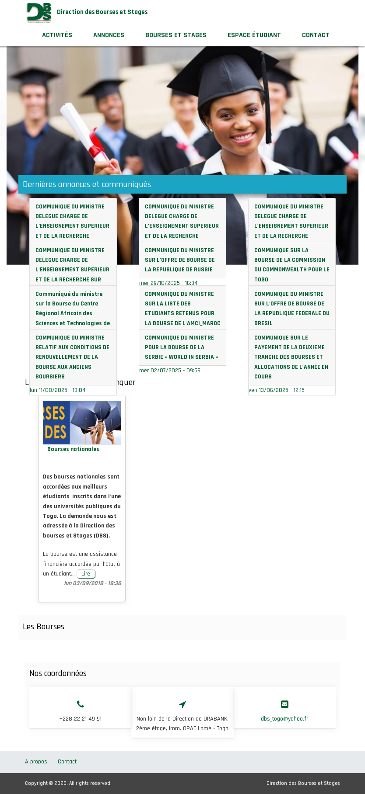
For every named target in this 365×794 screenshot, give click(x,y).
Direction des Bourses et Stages (102, 12)
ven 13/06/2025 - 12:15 (277, 390)
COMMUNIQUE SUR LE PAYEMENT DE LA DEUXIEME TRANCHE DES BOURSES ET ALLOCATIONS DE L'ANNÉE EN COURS (291, 357)
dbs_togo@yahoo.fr (284, 719)
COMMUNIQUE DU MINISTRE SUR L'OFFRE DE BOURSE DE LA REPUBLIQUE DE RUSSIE (180, 260)
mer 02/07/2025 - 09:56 (169, 370)
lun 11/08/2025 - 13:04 (58, 390)
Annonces (108, 35)
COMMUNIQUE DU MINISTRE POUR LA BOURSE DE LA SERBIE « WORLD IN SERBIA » (181, 347)
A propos (36, 762)
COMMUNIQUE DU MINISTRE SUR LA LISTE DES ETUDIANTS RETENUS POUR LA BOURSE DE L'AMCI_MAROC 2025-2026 (183, 313)
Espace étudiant (254, 35)
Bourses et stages (181, 38)
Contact (316, 35)
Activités (57, 35)
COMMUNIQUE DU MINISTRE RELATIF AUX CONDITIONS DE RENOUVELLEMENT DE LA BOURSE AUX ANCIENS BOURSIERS (72, 357)
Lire (85, 574)
